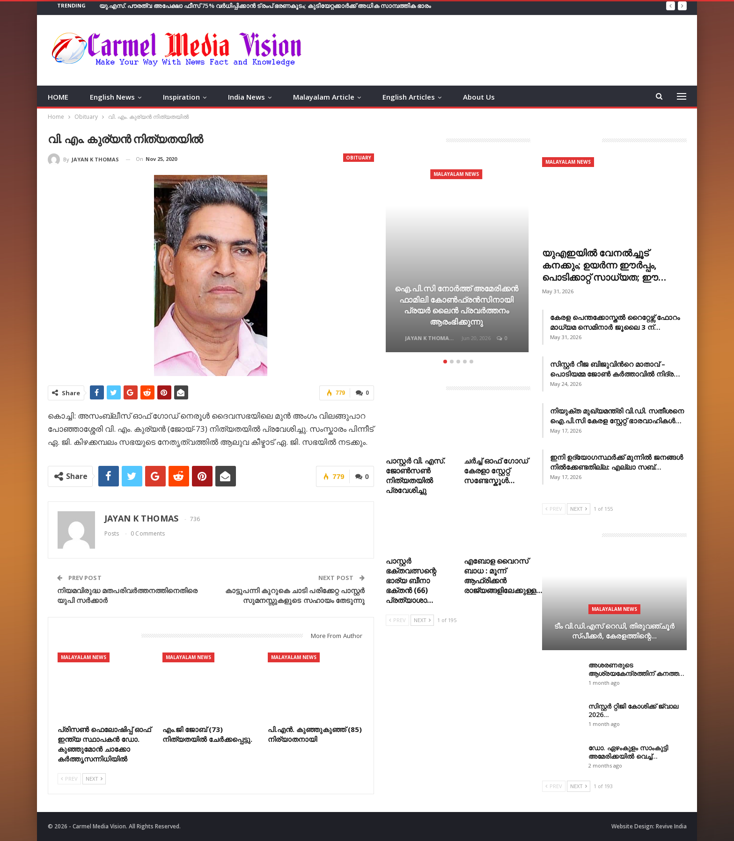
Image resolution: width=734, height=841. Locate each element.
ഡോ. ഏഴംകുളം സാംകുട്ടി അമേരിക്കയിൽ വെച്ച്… (628, 752)
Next (94, 778)
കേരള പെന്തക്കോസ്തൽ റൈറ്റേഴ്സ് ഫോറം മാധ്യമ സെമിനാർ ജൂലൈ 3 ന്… (615, 322)
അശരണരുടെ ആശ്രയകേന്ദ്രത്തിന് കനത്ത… (636, 669)
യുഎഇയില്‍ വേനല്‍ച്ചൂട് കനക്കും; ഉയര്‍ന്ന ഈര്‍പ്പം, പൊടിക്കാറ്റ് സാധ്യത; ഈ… (604, 264)
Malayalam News (83, 657)
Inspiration (181, 97)
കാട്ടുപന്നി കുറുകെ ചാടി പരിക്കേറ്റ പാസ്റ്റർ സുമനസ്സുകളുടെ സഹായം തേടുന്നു (295, 595)
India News (246, 97)
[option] (458, 256)
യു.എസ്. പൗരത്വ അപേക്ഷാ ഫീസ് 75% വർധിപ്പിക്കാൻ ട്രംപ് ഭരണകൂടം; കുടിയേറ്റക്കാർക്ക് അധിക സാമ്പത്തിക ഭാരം (265, 5)
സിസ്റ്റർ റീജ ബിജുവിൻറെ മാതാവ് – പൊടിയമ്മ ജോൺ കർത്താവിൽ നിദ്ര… (615, 368)
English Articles (408, 97)
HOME (58, 97)
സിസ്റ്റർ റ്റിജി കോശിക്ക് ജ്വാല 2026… (633, 710)
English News (112, 97)
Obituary (358, 157)
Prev (69, 778)
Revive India (671, 826)
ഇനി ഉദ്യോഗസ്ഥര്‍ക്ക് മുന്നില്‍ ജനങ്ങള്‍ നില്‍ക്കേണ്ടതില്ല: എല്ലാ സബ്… (616, 461)
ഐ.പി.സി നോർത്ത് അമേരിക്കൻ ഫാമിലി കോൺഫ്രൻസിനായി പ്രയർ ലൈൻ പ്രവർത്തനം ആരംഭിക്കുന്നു (458, 305)
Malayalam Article (323, 97)
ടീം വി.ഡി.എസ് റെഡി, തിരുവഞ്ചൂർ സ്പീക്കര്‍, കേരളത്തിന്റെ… (614, 630)
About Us (479, 97)
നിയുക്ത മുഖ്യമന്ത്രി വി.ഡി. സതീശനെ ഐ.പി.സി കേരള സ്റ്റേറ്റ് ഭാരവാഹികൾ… (617, 415)
